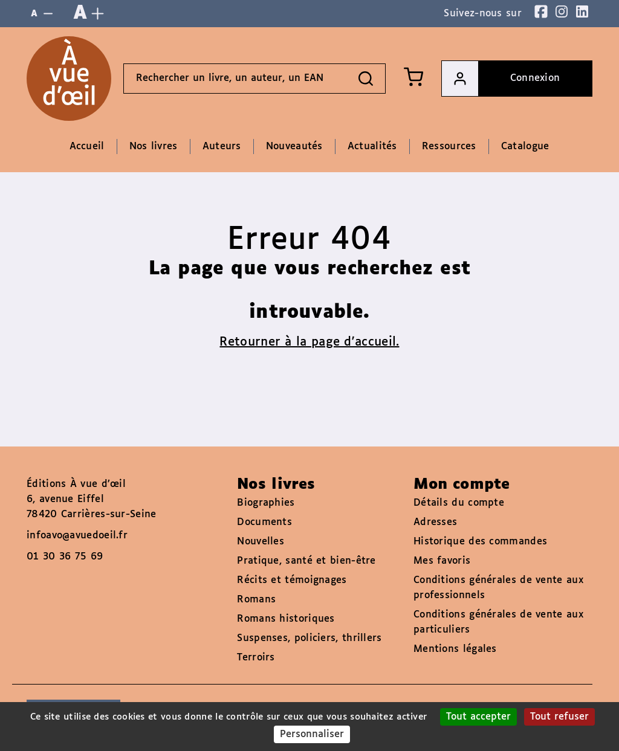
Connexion (501, 78)
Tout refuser (559, 717)
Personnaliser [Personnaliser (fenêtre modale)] (312, 734)
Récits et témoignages (291, 580)
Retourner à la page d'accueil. (309, 342)
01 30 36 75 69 (65, 557)
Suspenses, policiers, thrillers (309, 638)
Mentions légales (455, 649)
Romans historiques (285, 619)
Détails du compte (458, 503)
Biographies (265, 503)
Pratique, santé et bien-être (306, 561)
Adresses (435, 522)
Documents (264, 522)
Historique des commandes (480, 542)
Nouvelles (260, 542)
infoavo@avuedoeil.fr (77, 535)
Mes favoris (441, 561)
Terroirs (255, 658)
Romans (256, 600)
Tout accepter (478, 717)
